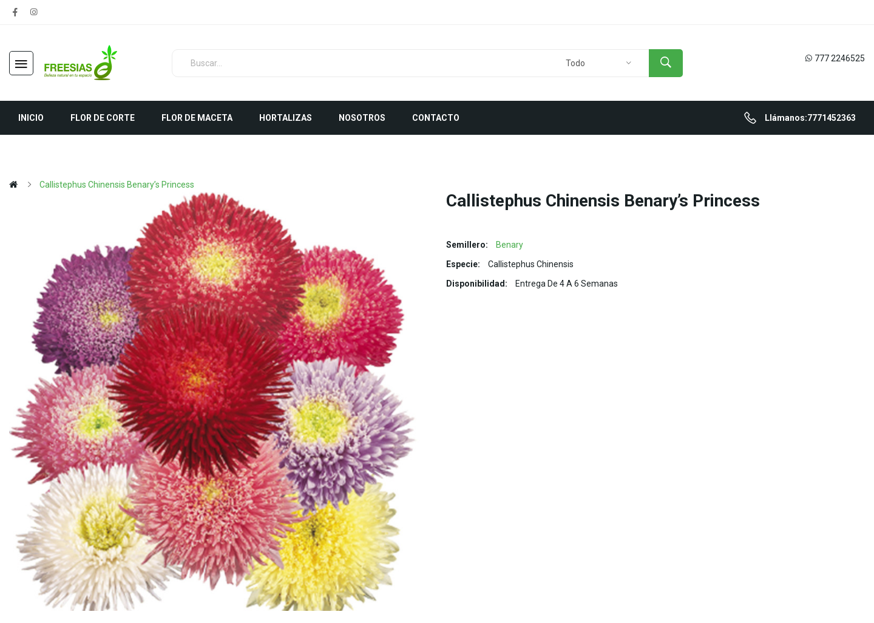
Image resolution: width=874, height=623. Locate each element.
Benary (509, 245)
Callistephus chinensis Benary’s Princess (116, 184)
